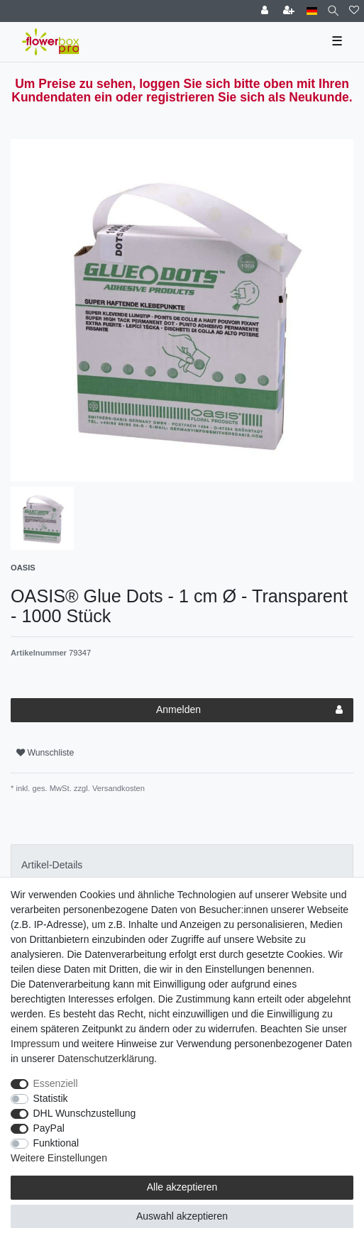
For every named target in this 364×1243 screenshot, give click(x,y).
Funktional (56, 1143)
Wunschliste (45, 753)
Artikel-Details (51, 865)
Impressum (35, 1043)
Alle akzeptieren (182, 1187)
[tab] (182, 865)
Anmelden (249, 710)
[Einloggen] (266, 11)
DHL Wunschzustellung (84, 1113)
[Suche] (333, 11)
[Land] (312, 11)
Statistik (50, 1098)
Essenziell (55, 1083)
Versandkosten (117, 788)
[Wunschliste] (354, 11)
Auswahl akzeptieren (182, 1216)
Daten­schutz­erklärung (105, 1058)
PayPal (49, 1128)
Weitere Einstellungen (59, 1158)
